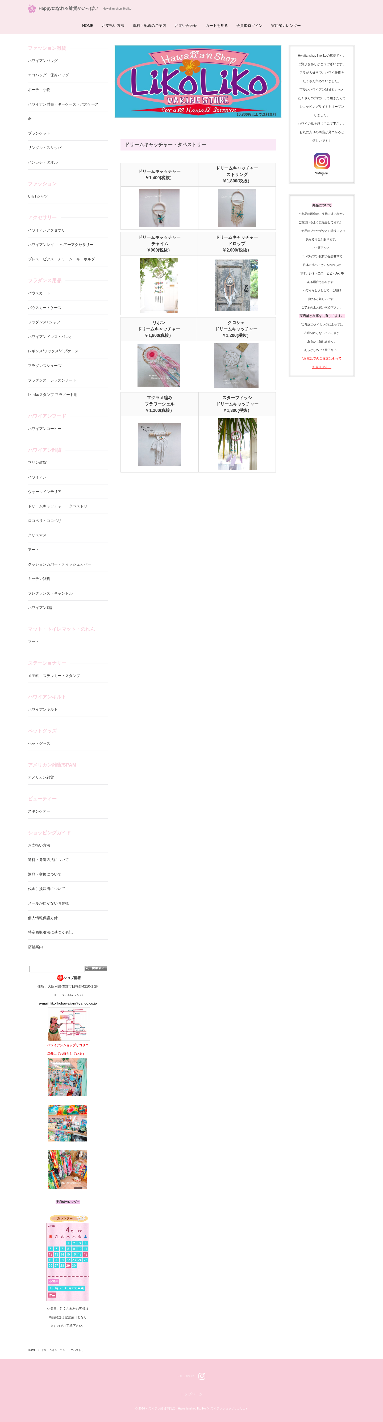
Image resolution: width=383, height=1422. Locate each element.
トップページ (191, 1394)
